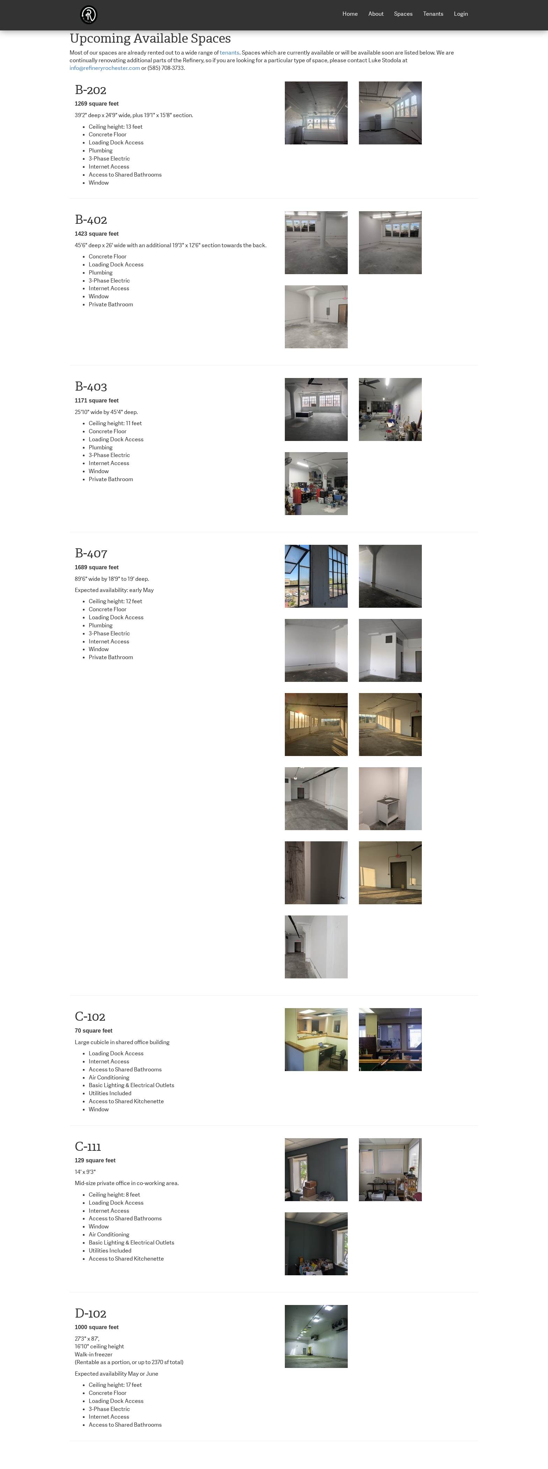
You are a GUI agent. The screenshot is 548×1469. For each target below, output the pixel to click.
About (376, 13)
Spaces (403, 13)
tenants (229, 52)
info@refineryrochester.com (105, 68)
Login (461, 13)
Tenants (433, 13)
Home (350, 13)
